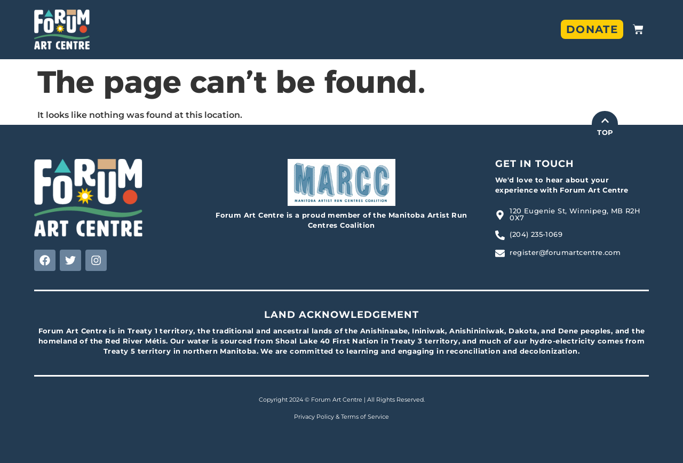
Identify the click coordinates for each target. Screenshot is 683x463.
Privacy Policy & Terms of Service (341, 416)
